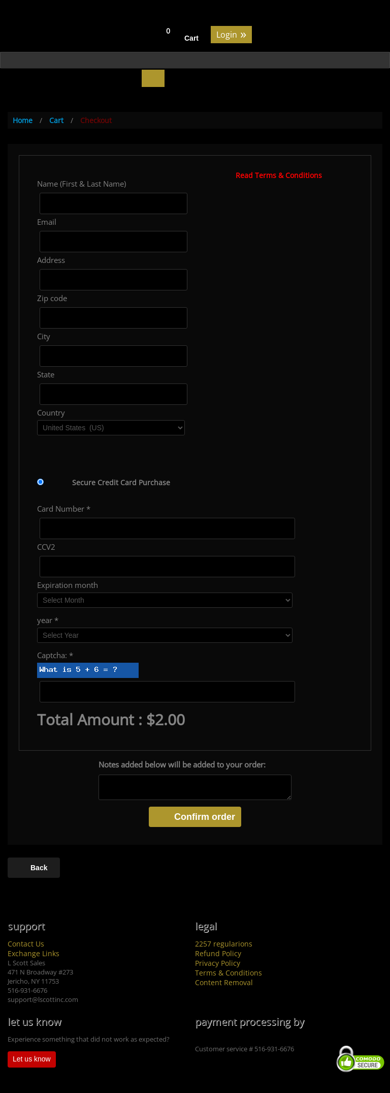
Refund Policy (218, 953)
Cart (191, 38)
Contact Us (26, 944)
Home (22, 120)
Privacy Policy (217, 963)
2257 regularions (223, 944)
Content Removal (224, 982)
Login (231, 34)
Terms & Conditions (228, 973)
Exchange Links (33, 953)
